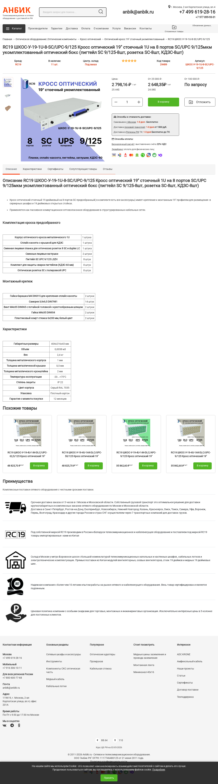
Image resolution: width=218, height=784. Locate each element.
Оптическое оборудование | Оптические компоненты (46, 39)
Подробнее (158, 769)
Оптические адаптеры (102, 654)
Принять (109, 777)
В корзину (163, 101)
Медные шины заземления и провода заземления (149, 656)
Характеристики (32, 169)
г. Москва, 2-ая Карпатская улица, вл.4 (191, 7)
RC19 (18, 64)
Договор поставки (187, 689)
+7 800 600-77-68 (12, 677)
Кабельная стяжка (101, 668)
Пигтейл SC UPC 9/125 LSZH (41, 259)
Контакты (146, 28)
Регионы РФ (132, 132)
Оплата (85, 28)
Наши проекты (185, 668)
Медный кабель (55, 679)
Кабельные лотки (56, 686)
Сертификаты (55, 169)
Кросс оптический (90, 39)
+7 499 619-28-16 (197, 12)
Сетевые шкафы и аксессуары (63, 654)
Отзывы (107, 169)
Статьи (181, 675)
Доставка (72, 28)
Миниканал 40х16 (143, 672)
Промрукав (96, 661)
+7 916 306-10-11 (12, 667)
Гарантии (56, 28)
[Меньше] (115, 102)
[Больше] (138, 102)
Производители (38, 28)
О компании (101, 28)
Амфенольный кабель (189, 661)
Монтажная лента (143, 665)
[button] (14, 28)
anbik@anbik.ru (138, 12)
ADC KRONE (183, 654)
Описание (11, 169)
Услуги (116, 28)
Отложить (200, 102)
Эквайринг (117, 149)
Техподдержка (185, 696)
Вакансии (130, 28)
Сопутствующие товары (83, 169)
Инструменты (54, 661)
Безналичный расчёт (123, 144)
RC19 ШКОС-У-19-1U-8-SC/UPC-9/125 (189, 39)
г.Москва (131, 122)
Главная (7, 39)
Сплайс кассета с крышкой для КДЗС (41, 242)
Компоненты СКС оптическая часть (63, 670)
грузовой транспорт (134, 127)
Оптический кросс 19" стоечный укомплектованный (134, 39)
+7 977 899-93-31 (205, 17)
